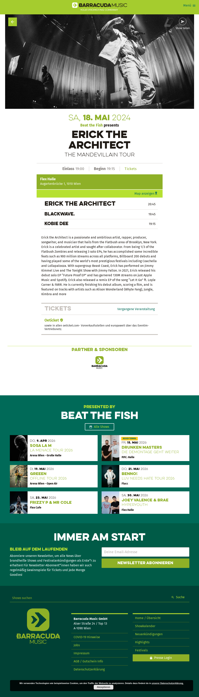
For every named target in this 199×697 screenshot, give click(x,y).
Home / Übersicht (148, 618)
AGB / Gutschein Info (88, 661)
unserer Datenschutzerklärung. (168, 683)
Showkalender (145, 626)
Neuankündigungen (149, 634)
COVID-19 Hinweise (87, 637)
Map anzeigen (144, 193)
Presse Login (163, 658)
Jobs (77, 645)
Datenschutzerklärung (89, 669)
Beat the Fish (91, 125)
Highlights (142, 642)
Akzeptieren (103, 687)
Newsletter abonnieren (145, 563)
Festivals (141, 650)
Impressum (82, 653)
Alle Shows (101, 427)
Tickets (131, 168)
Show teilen (183, 28)
